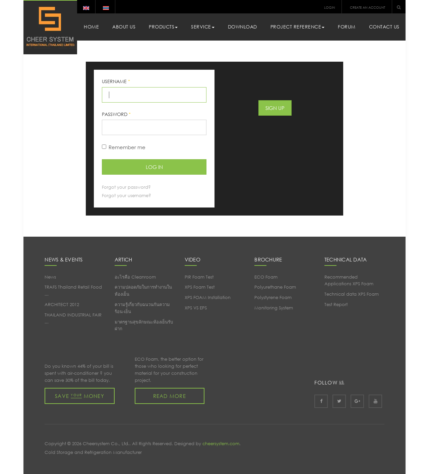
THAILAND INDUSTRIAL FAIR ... (73, 318)
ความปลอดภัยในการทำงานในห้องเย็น (143, 290)
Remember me (123, 147)
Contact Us (384, 26)
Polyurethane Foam (275, 287)
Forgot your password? (126, 187)
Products (163, 26)
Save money (79, 396)
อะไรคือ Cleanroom (135, 277)
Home (91, 26)
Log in (154, 167)
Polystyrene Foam (273, 297)
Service (202, 26)
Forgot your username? (126, 195)
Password (116, 114)
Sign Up (275, 108)
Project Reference (297, 26)
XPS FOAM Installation (208, 297)
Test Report (336, 304)
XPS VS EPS (196, 308)
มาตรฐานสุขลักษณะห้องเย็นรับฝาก (144, 325)
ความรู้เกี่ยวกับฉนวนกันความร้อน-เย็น (142, 308)
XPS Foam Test (199, 287)
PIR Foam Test (199, 277)
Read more (169, 396)
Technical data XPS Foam (351, 294)
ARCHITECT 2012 (62, 304)
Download (242, 26)
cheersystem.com (220, 444)
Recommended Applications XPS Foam (348, 280)
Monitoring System (273, 308)
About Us (123, 26)
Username (116, 81)
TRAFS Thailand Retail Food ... (73, 290)
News (50, 277)
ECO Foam (266, 277)
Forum (347, 26)
